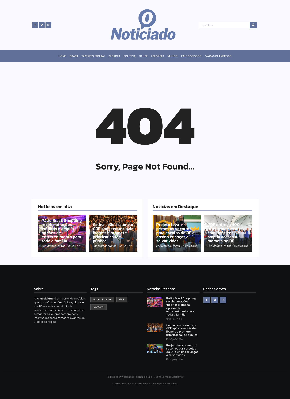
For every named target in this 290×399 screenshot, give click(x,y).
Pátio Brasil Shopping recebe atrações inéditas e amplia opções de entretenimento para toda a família (62, 231)
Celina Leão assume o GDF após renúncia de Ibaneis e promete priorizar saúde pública (113, 233)
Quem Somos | (162, 376)
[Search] (224, 25)
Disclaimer (177, 376)
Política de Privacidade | (120, 376)
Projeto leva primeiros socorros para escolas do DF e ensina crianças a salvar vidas (175, 233)
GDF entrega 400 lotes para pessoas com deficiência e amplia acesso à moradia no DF (225, 233)
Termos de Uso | (144, 376)
